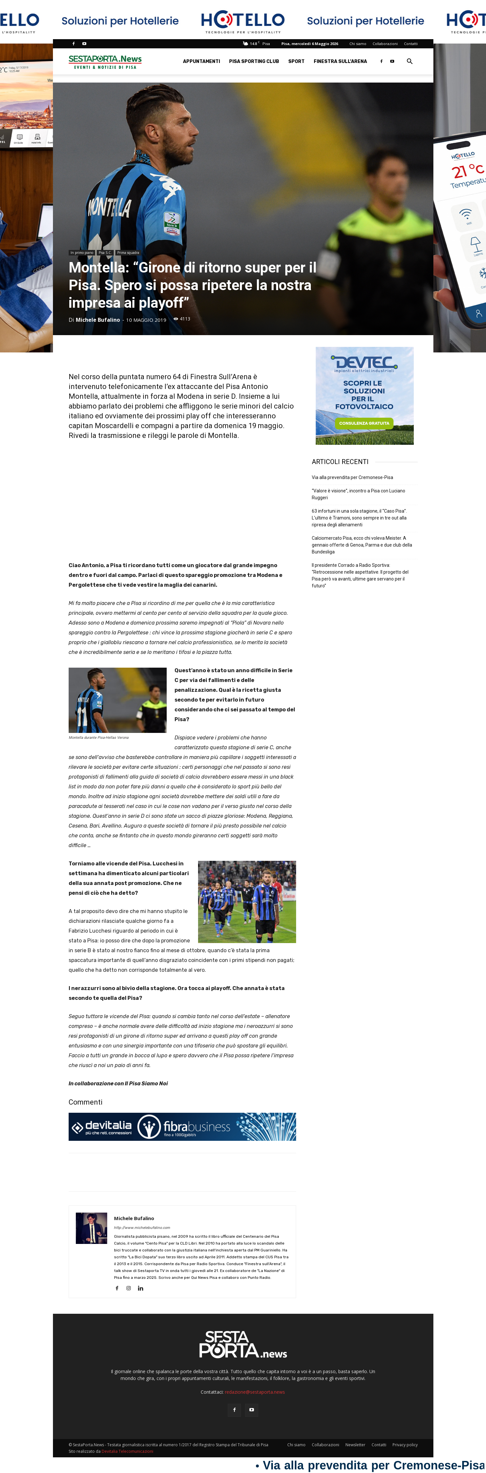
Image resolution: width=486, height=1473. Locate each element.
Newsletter (355, 1445)
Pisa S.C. (105, 252)
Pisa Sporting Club (254, 61)
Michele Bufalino (98, 319)
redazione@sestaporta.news (255, 1392)
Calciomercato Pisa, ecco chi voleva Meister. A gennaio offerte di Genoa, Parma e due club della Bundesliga (362, 544)
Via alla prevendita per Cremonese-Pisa (352, 477)
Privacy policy (405, 1445)
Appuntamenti (201, 61)
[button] (410, 62)
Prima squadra (128, 252)
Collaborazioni (385, 43)
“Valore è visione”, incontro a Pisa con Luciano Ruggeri (358, 494)
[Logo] (105, 61)
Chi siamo (357, 43)
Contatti (411, 43)
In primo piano (82, 252)
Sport (296, 61)
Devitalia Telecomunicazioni (127, 1451)
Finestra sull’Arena (340, 61)
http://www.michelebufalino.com (142, 1228)
